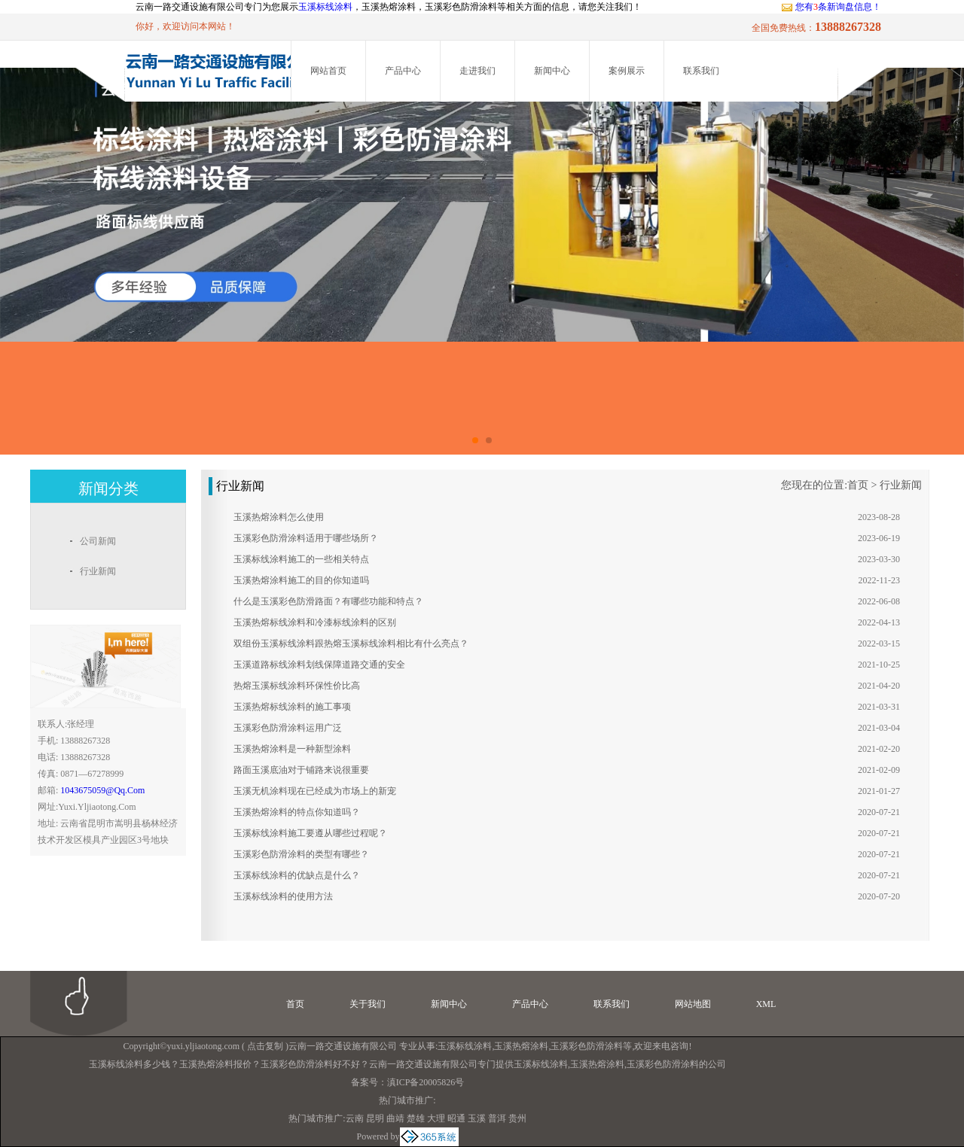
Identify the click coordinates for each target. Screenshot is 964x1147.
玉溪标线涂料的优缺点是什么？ (296, 875)
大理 (436, 1118)
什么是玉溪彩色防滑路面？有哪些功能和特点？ (328, 601)
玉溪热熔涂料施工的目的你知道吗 (301, 580)
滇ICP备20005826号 (426, 1082)
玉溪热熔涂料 (521, 1046)
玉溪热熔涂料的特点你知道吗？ (296, 812)
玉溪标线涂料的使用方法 (283, 896)
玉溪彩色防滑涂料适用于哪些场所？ (305, 538)
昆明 (375, 1118)
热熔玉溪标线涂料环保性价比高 (296, 685)
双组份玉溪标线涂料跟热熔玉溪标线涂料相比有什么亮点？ (350, 643)
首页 (857, 485)
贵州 (517, 1118)
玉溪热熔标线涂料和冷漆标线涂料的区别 (314, 622)
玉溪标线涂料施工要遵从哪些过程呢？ (310, 833)
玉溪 (477, 1118)
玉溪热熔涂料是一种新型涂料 (292, 749)
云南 (355, 1118)
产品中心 (403, 70)
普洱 (497, 1118)
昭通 (456, 1118)
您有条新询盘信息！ (831, 7)
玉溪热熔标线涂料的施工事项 (292, 706)
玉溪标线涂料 (325, 7)
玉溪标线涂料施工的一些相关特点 (301, 559)
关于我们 (367, 1004)
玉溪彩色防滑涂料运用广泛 (287, 728)
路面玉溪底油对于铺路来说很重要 (301, 770)
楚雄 (416, 1118)
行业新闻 (901, 485)
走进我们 (477, 70)
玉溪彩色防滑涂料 (587, 1046)
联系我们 (701, 70)
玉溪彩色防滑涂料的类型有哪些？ (301, 854)
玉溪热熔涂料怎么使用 (278, 517)
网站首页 (328, 70)
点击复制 (265, 1046)
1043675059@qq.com (102, 790)
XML (766, 1004)
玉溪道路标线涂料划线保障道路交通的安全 (319, 664)
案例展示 (627, 70)
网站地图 (693, 1004)
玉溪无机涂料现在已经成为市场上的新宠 (314, 791)
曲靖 (395, 1118)
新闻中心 (552, 70)
